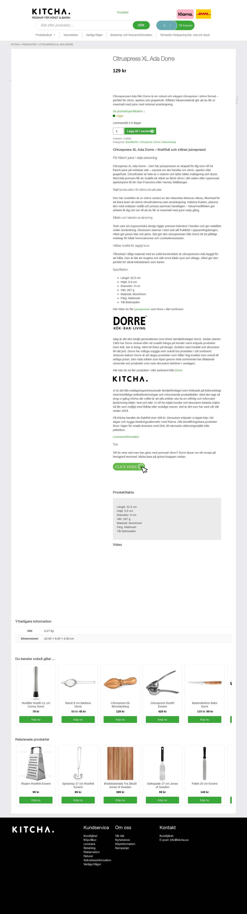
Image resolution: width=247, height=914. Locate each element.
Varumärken (70, 34)
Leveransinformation (126, 436)
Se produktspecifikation (128, 111)
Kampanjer (122, 848)
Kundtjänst (90, 835)
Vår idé (119, 835)
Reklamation (92, 852)
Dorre (157, 142)
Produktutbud (46, 35)
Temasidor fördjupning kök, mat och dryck (185, 34)
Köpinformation (125, 844)
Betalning (90, 848)
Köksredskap (169, 142)
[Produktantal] (118, 131)
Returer (88, 856)
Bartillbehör (132, 142)
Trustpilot (122, 12)
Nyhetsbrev (122, 839)
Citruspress (146, 142)
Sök (141, 25)
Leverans (89, 844)
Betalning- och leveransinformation (131, 34)
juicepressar (142, 309)
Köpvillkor (90, 839)
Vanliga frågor (94, 34)
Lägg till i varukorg (140, 131)
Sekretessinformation (97, 860)
